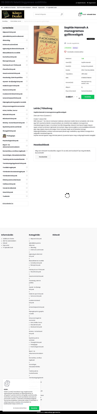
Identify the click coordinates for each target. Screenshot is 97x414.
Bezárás (34, 408)
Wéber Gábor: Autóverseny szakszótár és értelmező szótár (85, 198)
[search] (62, 15)
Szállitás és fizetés (10, 7)
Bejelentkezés (82, 3)
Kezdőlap (5, 21)
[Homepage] (1, 7)
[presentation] (34, 192)
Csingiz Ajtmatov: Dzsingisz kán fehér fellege (43, 196)
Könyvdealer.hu (8, 203)
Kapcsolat (41, 7)
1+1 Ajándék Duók (51, 7)
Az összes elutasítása (19, 408)
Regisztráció (92, 3)
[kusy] (75, 96)
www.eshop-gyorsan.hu (52, 412)
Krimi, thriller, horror (16, 21)
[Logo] (13, 14)
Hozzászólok (43, 157)
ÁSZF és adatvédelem (24, 7)
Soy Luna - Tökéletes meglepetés (63, 196)
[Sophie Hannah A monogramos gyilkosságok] (46, 45)
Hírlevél (34, 7)
